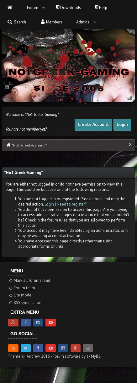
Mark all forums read (29, 280)
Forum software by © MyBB (77, 356)
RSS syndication (24, 302)
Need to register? (72, 204)
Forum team (21, 288)
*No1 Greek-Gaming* (29, 145)
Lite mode (19, 295)
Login (122, 124)
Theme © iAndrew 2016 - (30, 356)
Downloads (68, 7)
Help (101, 7)
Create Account (93, 124)
